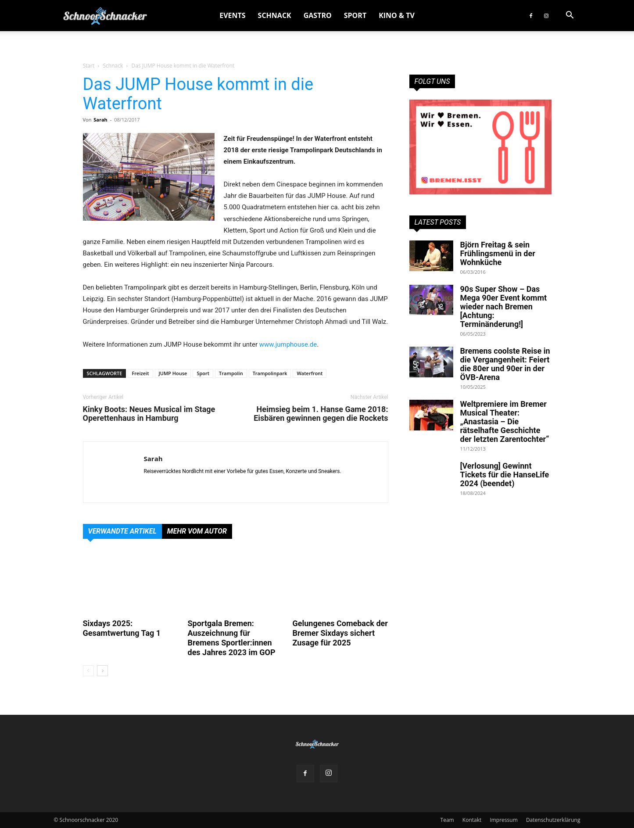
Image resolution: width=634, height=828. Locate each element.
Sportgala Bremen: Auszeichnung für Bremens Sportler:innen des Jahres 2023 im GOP (232, 638)
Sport (355, 15)
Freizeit (140, 373)
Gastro (318, 15)
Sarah (100, 119)
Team (447, 820)
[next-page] (102, 670)
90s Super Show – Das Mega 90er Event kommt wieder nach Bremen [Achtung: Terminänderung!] (503, 306)
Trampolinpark (270, 373)
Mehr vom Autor (197, 531)
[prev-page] (88, 670)
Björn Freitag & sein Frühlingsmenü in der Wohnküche (497, 253)
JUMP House (173, 373)
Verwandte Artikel (122, 531)
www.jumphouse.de (288, 344)
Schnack (274, 15)
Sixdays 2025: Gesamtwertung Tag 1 (122, 628)
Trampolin (231, 373)
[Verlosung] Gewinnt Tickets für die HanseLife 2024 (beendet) (504, 474)
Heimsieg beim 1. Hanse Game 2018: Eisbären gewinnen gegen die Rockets (321, 414)
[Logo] (105, 15)
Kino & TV (397, 15)
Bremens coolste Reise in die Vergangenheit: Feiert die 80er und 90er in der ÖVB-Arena (505, 364)
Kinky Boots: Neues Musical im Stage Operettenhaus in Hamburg (149, 414)
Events (232, 15)
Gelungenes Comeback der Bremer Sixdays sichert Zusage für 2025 (340, 633)
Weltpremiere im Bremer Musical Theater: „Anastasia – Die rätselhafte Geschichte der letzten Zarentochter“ (504, 421)
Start (89, 65)
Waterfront (309, 373)
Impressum (503, 820)
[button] (569, 16)
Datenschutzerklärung (553, 820)
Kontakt (471, 820)
